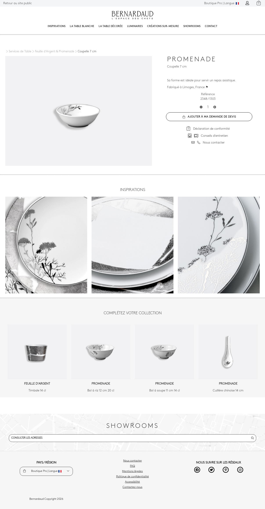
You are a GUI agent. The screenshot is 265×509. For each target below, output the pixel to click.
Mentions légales (132, 471)
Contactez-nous (132, 487)
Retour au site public (17, 3)
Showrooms (191, 26)
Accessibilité (132, 482)
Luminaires (135, 26)
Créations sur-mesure (163, 26)
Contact (211, 26)
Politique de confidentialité (132, 476)
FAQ (132, 466)
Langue (221, 3)
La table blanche (82, 26)
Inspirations (56, 26)
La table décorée (111, 26)
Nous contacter (132, 461)
